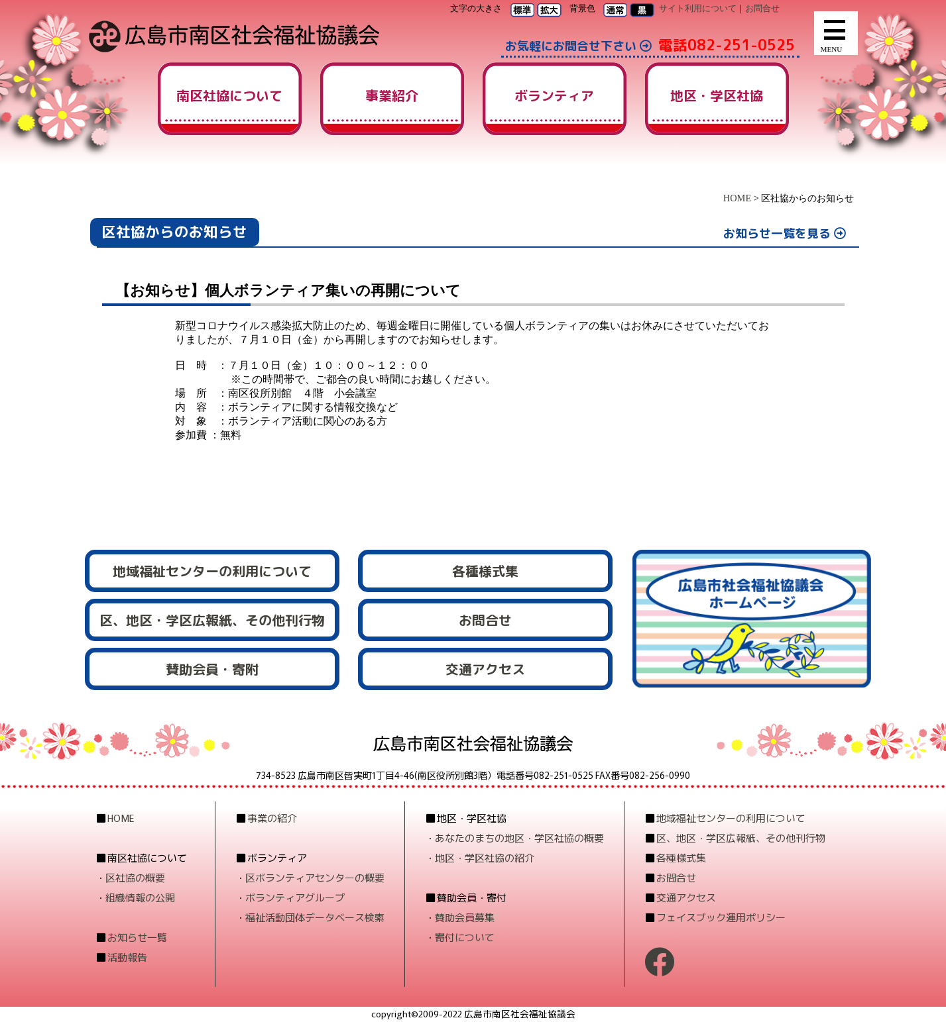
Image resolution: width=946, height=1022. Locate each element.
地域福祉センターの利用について (730, 818)
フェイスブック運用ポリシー (721, 917)
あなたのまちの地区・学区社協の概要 (519, 837)
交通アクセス (686, 897)
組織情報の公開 (140, 897)
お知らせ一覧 (137, 937)
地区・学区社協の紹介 (484, 857)
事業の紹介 (272, 818)
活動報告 (127, 957)
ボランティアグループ (295, 897)
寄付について (465, 937)
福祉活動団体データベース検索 (314, 917)
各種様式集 (681, 857)
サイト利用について (698, 8)
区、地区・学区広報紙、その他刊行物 (740, 837)
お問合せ (762, 8)
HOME (737, 198)
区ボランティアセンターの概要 (314, 877)
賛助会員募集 (465, 917)
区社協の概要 (135, 877)
